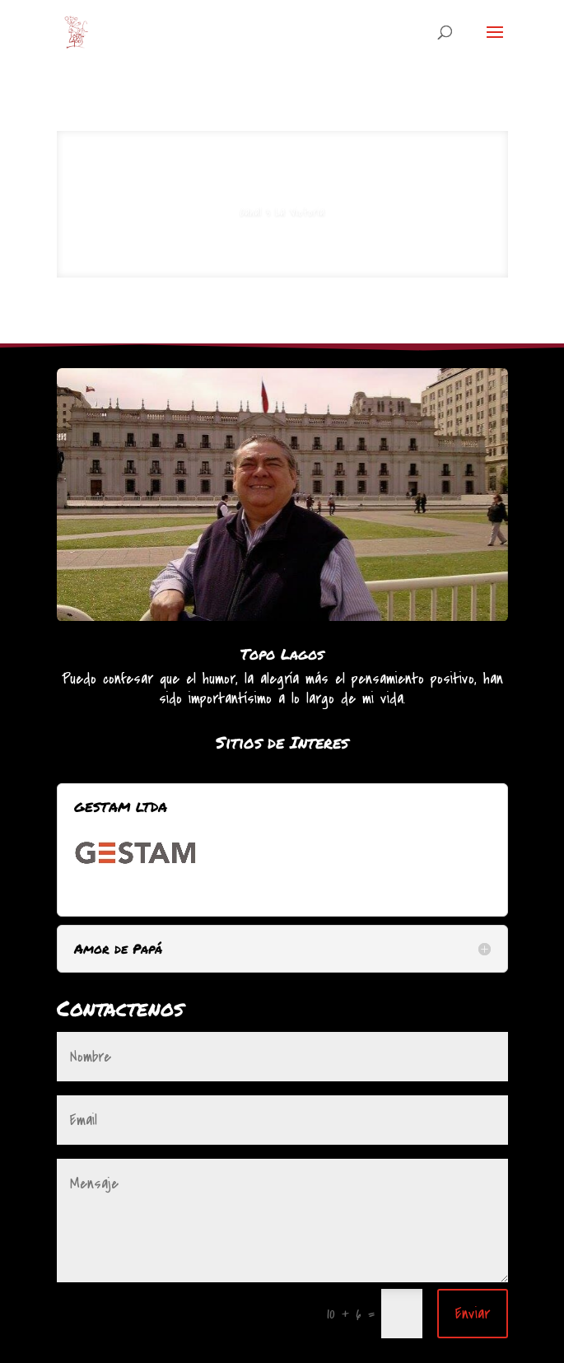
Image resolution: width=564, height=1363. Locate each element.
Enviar (472, 1313)
